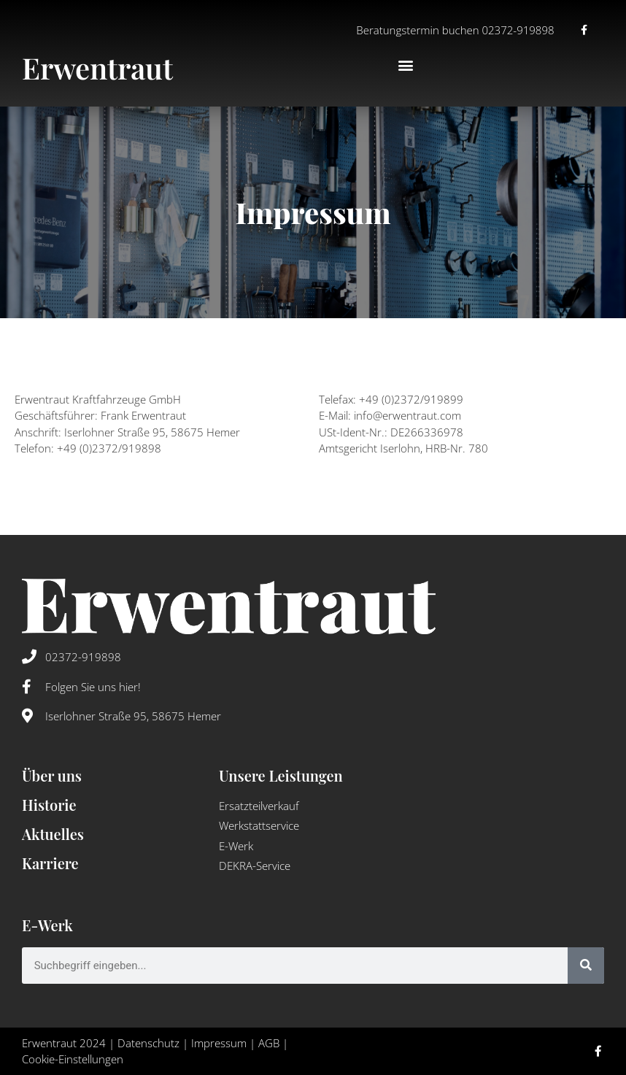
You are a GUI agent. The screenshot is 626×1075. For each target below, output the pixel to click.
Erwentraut (97, 67)
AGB (268, 1043)
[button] (406, 65)
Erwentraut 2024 (64, 1043)
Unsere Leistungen (281, 775)
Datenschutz (148, 1043)
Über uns (52, 775)
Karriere (50, 863)
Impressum (219, 1043)
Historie (49, 804)
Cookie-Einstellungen (72, 1059)
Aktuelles (53, 834)
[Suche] (586, 965)
